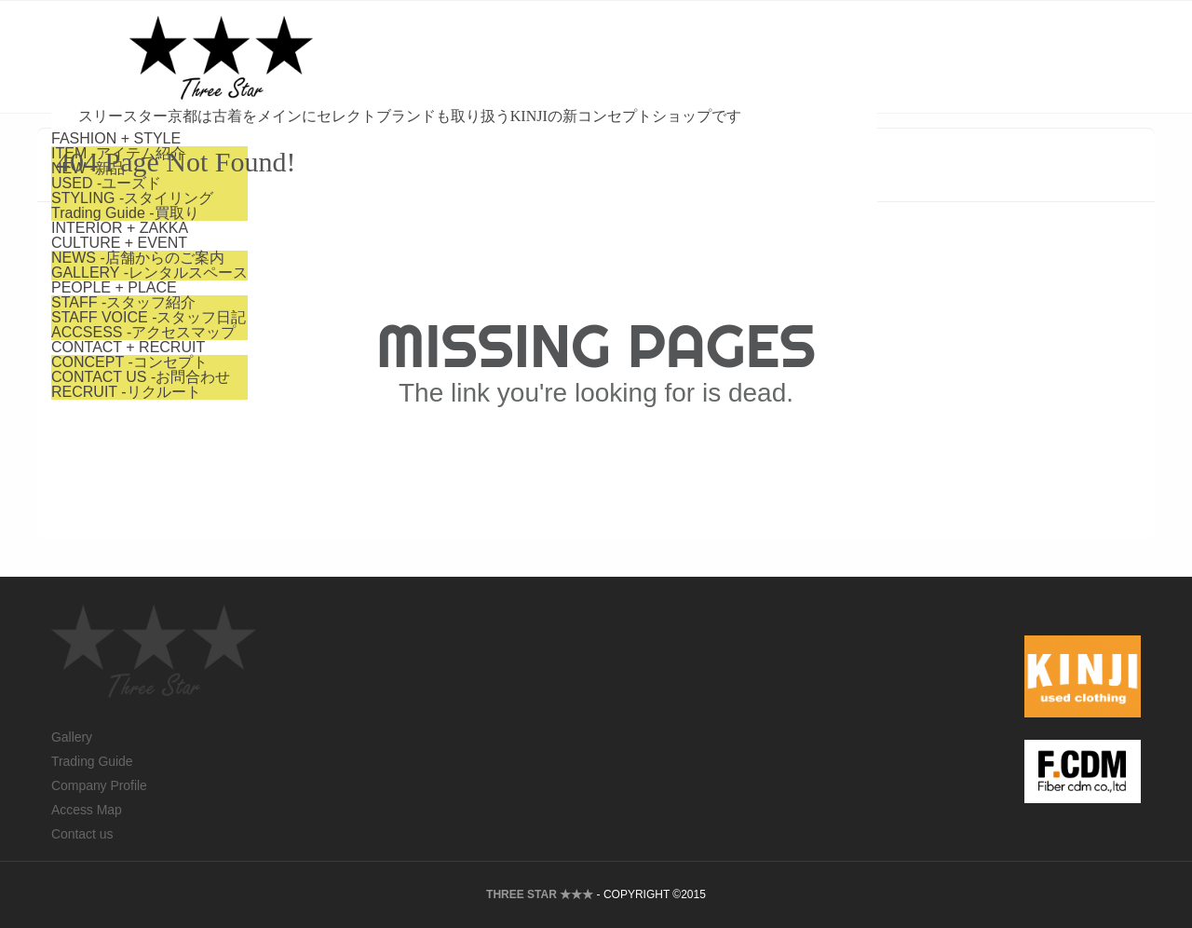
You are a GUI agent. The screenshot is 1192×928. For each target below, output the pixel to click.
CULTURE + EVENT (369, 156)
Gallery (71, 737)
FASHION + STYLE (365, 52)
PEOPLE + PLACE (364, 201)
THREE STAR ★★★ (539, 894)
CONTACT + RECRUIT (377, 260)
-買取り (375, 126)
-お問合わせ (390, 290)
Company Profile (99, 785)
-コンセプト (379, 275)
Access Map (86, 809)
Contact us (82, 833)
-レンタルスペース (399, 186)
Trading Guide (92, 761)
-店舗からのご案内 (387, 171)
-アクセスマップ (393, 245)
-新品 (337, 81)
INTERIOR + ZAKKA (369, 141)
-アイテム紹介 (368, 67)
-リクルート (376, 305)
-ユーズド (356, 96)
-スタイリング (382, 111)
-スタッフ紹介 (373, 216)
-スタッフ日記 (398, 231)
